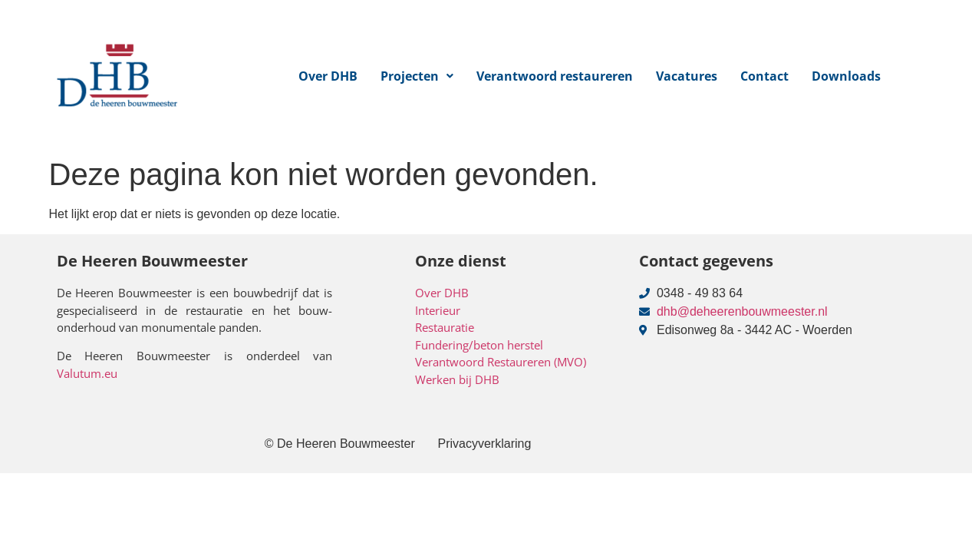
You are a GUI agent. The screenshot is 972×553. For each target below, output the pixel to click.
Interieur (437, 310)
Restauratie (444, 327)
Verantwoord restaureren (554, 76)
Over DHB (327, 76)
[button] (417, 76)
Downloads (846, 76)
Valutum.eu (87, 373)
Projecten (417, 76)
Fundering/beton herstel (479, 345)
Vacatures (686, 76)
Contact (764, 76)
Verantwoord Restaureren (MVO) (500, 361)
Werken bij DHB (457, 379)
